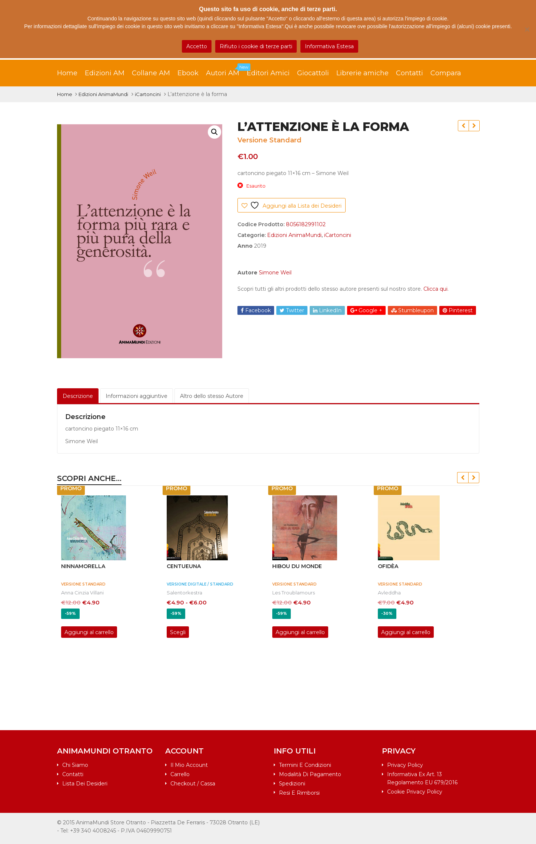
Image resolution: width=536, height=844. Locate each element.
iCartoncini (148, 94)
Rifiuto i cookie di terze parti (256, 46)
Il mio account (189, 765)
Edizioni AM (104, 73)
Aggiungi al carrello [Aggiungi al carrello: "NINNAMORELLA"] (89, 632)
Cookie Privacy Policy (414, 791)
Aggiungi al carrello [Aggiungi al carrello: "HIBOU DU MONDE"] (300, 632)
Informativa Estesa (329, 46)
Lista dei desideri (84, 783)
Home (67, 73)
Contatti (409, 73)
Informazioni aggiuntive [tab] (136, 396)
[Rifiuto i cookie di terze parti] (526, 29)
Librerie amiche (362, 73)
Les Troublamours (293, 593)
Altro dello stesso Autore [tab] (211, 396)
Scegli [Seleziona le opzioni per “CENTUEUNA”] (178, 632)
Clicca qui (435, 289)
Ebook (188, 73)
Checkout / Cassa (192, 783)
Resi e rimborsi (299, 792)
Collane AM (151, 73)
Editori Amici (268, 73)
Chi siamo (75, 765)
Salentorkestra (184, 593)
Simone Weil (275, 272)
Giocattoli (313, 73)
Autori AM (226, 71)
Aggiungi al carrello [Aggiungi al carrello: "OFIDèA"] (405, 632)
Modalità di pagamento (310, 774)
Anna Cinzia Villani (82, 593)
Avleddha (389, 593)
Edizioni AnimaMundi (103, 94)
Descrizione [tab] (78, 396)
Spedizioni (292, 783)
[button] (214, 132)
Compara (445, 73)
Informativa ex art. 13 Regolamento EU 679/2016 (422, 778)
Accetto (196, 46)
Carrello (180, 774)
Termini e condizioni (305, 765)
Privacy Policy (405, 765)
